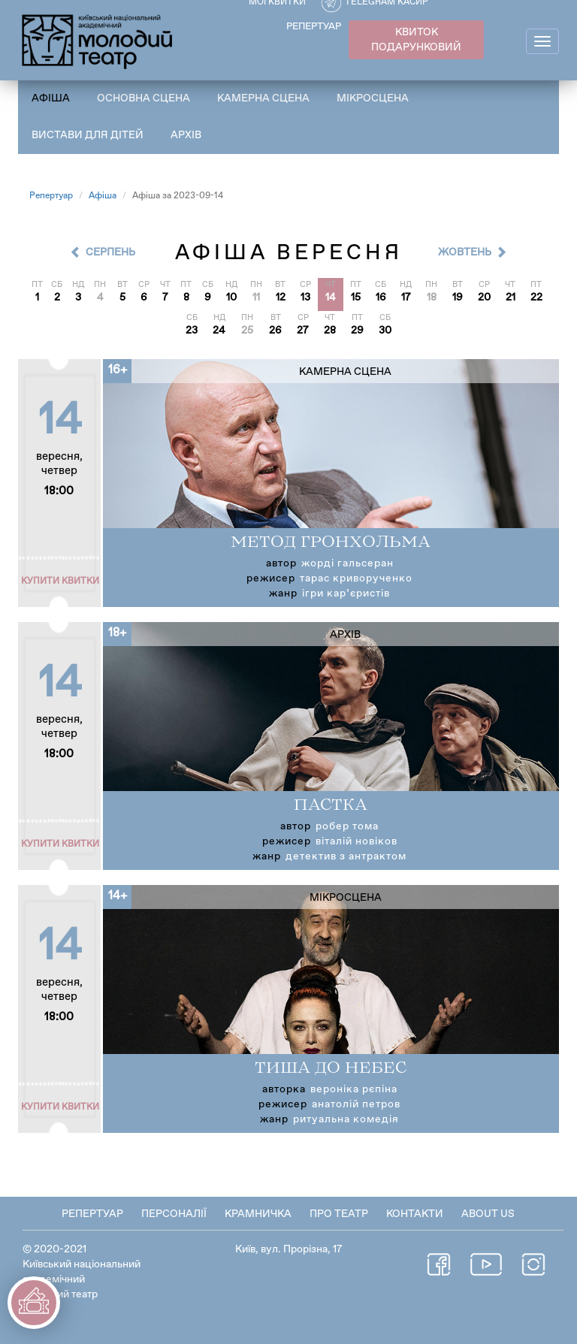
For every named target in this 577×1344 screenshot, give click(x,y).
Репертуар (51, 196)
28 (330, 330)
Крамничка (258, 1214)
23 (192, 330)
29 (357, 330)
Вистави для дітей (87, 135)
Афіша (51, 98)
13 (305, 297)
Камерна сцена (263, 98)
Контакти (414, 1214)
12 (280, 297)
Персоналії (174, 1214)
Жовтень (464, 252)
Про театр (339, 1214)
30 (385, 330)
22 (536, 297)
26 (275, 330)
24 (219, 330)
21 (510, 297)
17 (406, 297)
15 (356, 297)
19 (457, 297)
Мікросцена (373, 98)
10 (231, 297)
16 (381, 297)
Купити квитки (60, 581)
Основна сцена (143, 98)
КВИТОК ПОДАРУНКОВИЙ (416, 40)
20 (484, 297)
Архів (186, 135)
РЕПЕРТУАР (313, 27)
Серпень (110, 252)
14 (330, 297)
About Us (488, 1214)
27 (303, 330)
